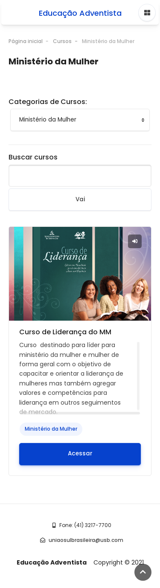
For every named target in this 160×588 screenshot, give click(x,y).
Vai (80, 196)
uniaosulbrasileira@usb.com (86, 537)
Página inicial (26, 38)
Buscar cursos (33, 154)
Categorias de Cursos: (48, 99)
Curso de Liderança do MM (65, 329)
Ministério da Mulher (108, 38)
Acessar (80, 450)
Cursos (62, 38)
